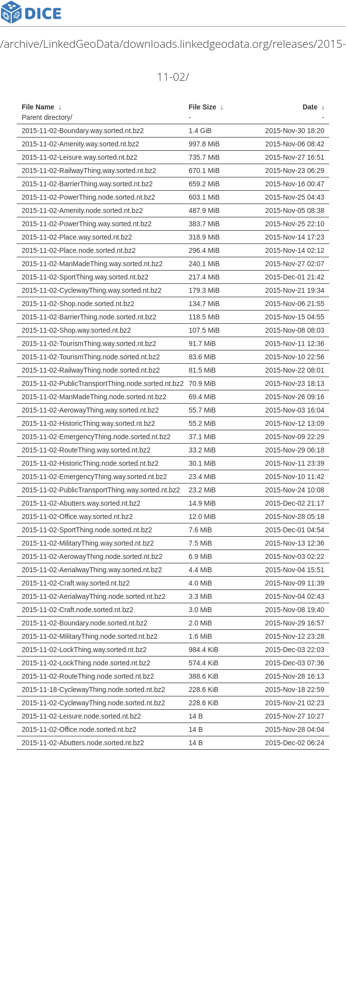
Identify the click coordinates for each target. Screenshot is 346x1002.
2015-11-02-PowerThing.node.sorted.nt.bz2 (88, 197)
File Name (38, 107)
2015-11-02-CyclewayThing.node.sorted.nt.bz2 (93, 703)
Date (310, 107)
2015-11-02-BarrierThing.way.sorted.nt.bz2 (87, 184)
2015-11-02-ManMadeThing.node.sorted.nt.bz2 (94, 397)
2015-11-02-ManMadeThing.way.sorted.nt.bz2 (92, 264)
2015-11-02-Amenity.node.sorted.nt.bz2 (82, 210)
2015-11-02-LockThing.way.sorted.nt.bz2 (84, 650)
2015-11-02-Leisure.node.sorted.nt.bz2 (81, 716)
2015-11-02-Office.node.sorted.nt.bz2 (79, 729)
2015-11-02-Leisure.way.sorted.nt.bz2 (80, 157)
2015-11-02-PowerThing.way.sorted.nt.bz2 (87, 224)
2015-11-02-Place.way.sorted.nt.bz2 (77, 237)
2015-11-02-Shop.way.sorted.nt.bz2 (76, 330)
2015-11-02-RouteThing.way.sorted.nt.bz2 (86, 450)
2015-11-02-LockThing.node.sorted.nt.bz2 (86, 663)
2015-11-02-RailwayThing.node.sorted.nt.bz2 (91, 370)
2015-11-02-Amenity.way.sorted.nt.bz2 (80, 144)
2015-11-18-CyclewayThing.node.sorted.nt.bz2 (93, 689)
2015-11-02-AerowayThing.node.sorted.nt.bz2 (92, 556)
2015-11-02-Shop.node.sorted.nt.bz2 (78, 304)
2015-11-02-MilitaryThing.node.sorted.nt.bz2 (90, 636)
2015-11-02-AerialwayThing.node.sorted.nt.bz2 (94, 596)
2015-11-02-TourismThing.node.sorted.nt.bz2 (91, 357)
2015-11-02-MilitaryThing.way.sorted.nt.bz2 (88, 543)
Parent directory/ (47, 117)
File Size (202, 107)
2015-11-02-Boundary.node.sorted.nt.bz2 (84, 623)
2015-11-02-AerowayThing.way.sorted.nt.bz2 (90, 410)
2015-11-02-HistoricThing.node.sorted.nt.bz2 (90, 463)
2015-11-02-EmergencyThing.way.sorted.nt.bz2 (94, 477)
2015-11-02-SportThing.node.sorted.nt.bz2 (87, 530)
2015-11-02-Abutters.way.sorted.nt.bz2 (81, 503)
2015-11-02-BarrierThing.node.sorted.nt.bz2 (89, 317)
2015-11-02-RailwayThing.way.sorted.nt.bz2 (89, 170)
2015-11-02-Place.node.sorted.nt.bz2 (79, 250)
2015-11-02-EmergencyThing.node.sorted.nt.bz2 (96, 437)
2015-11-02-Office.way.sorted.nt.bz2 (77, 516)
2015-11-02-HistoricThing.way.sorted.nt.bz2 (88, 423)
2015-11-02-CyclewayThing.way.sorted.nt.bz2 (92, 290)
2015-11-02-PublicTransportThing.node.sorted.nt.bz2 (103, 383)
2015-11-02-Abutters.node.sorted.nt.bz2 (83, 743)
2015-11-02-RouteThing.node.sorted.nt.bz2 (88, 676)
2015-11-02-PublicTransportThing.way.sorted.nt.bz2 (101, 490)
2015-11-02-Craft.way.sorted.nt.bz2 (76, 583)
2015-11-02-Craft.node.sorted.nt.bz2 (77, 610)
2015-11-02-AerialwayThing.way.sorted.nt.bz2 (92, 570)
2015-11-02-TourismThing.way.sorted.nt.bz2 (89, 343)
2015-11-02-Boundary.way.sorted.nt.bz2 (83, 131)
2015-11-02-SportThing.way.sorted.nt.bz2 (85, 277)
